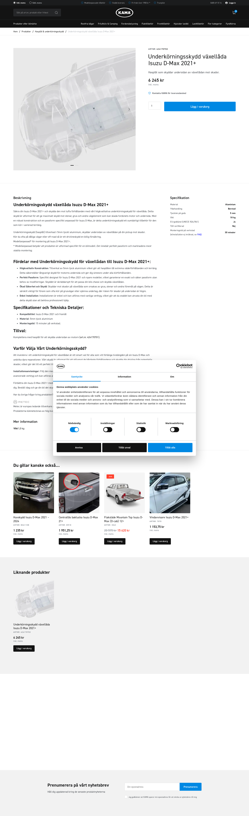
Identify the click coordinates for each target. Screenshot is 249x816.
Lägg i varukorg (200, 107)
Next (129, 109)
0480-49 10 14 (216, 3)
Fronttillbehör (163, 23)
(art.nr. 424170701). (89, 337)
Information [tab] (124, 376)
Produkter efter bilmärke (25, 23)
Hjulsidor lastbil (181, 23)
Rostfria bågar (87, 23)
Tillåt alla (170, 447)
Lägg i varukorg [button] (24, 541)
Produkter (26, 31)
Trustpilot (161, 3)
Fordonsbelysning (129, 23)
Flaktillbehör (147, 23)
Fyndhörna (231, 23)
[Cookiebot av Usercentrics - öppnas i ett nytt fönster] (178, 366)
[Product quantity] (154, 106)
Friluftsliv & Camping (108, 23)
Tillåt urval (125, 447)
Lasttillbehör (198, 23)
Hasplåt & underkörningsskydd (49, 31)
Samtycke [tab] (77, 376)
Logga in (230, 3)
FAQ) (199, 234)
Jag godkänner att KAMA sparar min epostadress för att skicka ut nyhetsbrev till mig (162, 797)
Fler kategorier (215, 23)
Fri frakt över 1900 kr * (141, 3)
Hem (15, 31)
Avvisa (79, 447)
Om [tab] (172, 376)
